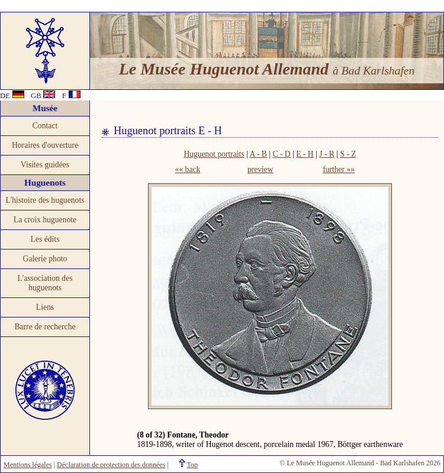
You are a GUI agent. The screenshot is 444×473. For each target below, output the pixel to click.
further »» (339, 169)
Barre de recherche (44, 326)
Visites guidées (45, 164)
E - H (304, 154)
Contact (45, 125)
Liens (45, 307)
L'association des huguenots (44, 283)
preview (260, 169)
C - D (281, 154)
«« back (188, 169)
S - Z (348, 154)
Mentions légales (28, 465)
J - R (326, 154)
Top (192, 465)
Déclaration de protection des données (111, 465)
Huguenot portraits (214, 154)
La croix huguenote (45, 219)
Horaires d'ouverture (45, 145)
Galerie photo (45, 258)
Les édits (45, 239)
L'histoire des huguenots (44, 200)
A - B (257, 154)
